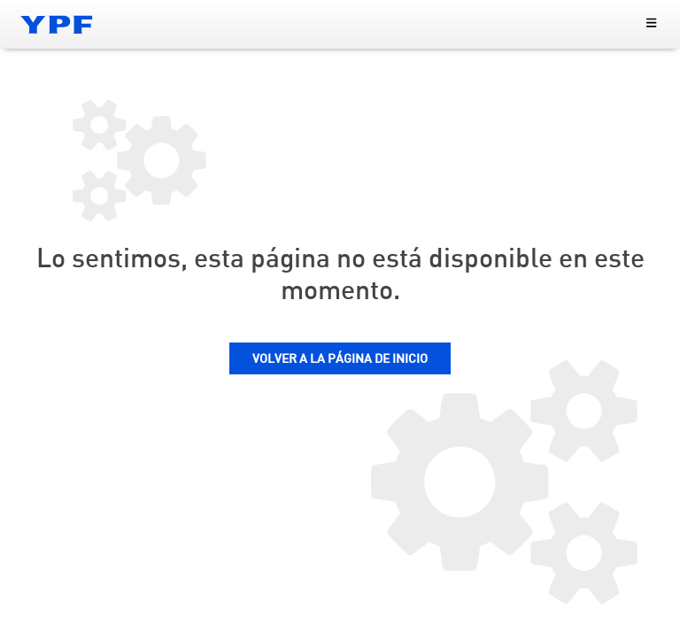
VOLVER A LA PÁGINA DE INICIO (340, 359)
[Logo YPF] (56, 24)
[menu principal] (651, 24)
